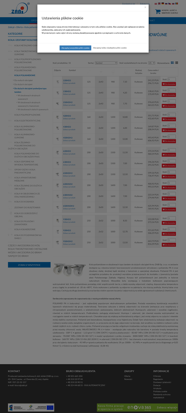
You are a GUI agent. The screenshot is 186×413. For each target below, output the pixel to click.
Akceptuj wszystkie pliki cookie (75, 48)
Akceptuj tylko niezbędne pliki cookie (110, 47)
